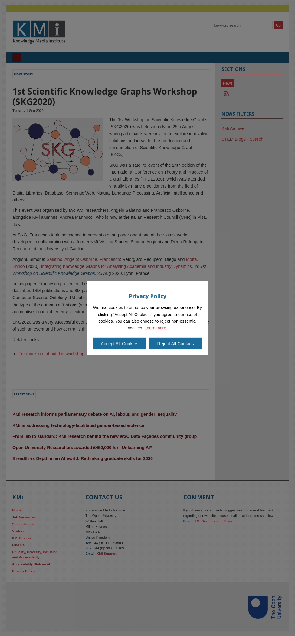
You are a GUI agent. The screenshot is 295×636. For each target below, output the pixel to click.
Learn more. (155, 327)
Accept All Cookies (119, 343)
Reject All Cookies (175, 343)
